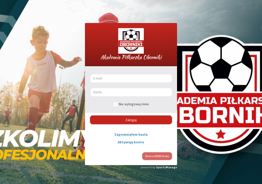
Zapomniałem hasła (131, 134)
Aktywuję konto (131, 142)
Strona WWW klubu (157, 156)
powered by (159, 167)
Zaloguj (131, 120)
